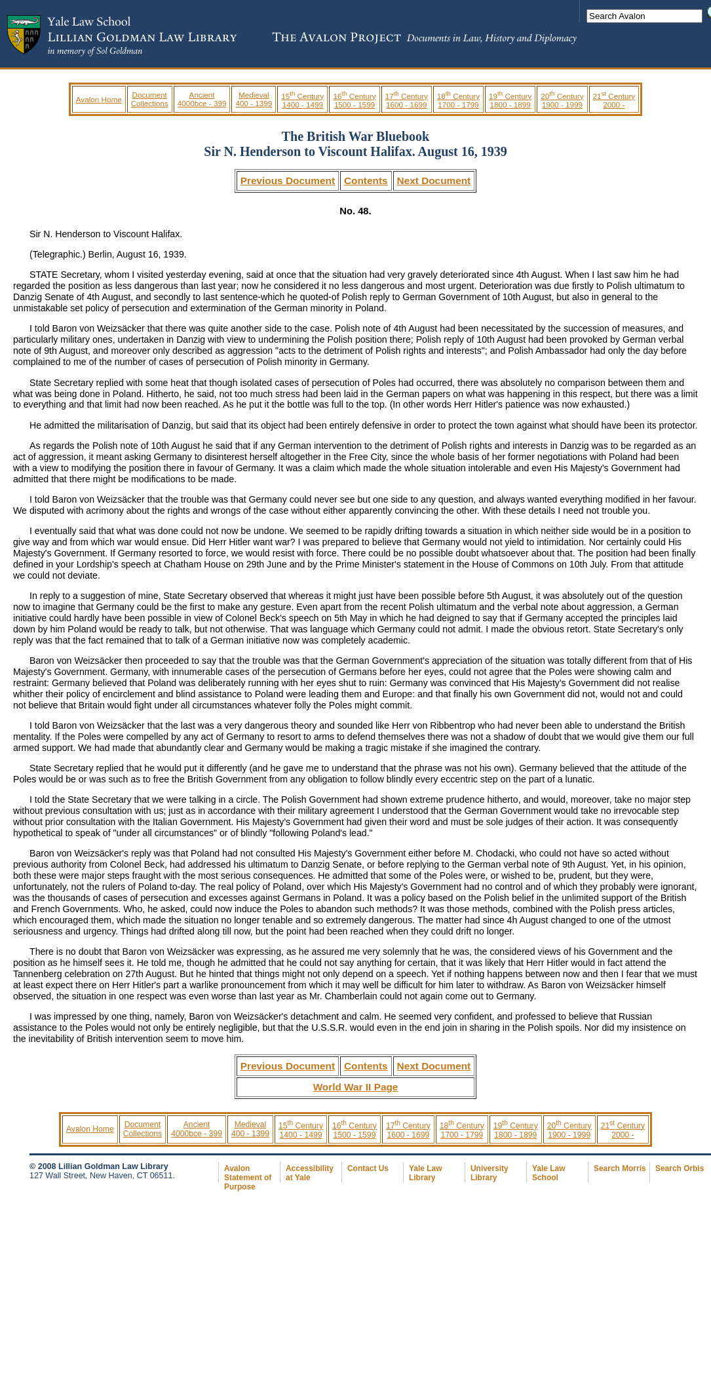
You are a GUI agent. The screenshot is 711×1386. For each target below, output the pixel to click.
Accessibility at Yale (310, 1173)
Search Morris (620, 1168)
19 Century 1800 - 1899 (510, 100)
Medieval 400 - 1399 (253, 98)
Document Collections (149, 98)
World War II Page (355, 1086)
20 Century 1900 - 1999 (562, 100)
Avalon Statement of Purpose (247, 1177)
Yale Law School (548, 1173)
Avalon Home (99, 99)
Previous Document (287, 180)
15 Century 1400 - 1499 (302, 100)
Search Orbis (679, 1168)
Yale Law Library (425, 1173)
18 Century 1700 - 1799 (458, 100)
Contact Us (368, 1168)
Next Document (434, 180)
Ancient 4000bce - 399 (202, 98)
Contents (366, 180)
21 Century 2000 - (614, 100)
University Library (490, 1173)
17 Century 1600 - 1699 (406, 100)
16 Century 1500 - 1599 (354, 100)
